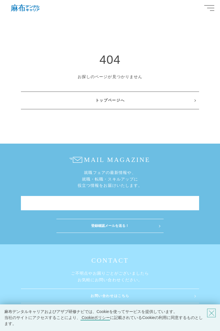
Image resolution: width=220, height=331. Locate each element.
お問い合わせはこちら (110, 296)
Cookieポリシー (95, 317)
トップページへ (110, 100)
